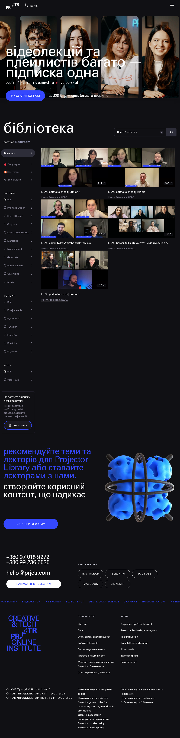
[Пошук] (140, 132)
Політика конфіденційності (93, 698)
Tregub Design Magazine (134, 643)
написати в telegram (33, 583)
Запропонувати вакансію (92, 649)
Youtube (145, 573)
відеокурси (35, 601)
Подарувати (17, 425)
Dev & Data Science (109, 601)
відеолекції (79, 601)
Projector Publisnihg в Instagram (139, 630)
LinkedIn (117, 583)
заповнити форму (31, 524)
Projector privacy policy (91, 727)
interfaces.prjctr (129, 655)
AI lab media (127, 649)
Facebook (90, 583)
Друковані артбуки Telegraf (136, 624)
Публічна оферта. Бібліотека (137, 702)
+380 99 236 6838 (28, 562)
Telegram (117, 573)
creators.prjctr (129, 662)
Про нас (82, 624)
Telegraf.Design (129, 636)
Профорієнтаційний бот (91, 655)
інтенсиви (57, 601)
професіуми (12, 601)
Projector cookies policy (91, 723)
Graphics (135, 601)
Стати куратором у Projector (94, 672)
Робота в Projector (88, 643)
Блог (80, 630)
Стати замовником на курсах (94, 636)
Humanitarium (158, 601)
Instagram (91, 573)
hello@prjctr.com (28, 572)
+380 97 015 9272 (27, 557)
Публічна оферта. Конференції (138, 698)
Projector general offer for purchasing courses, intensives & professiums (96, 706)
